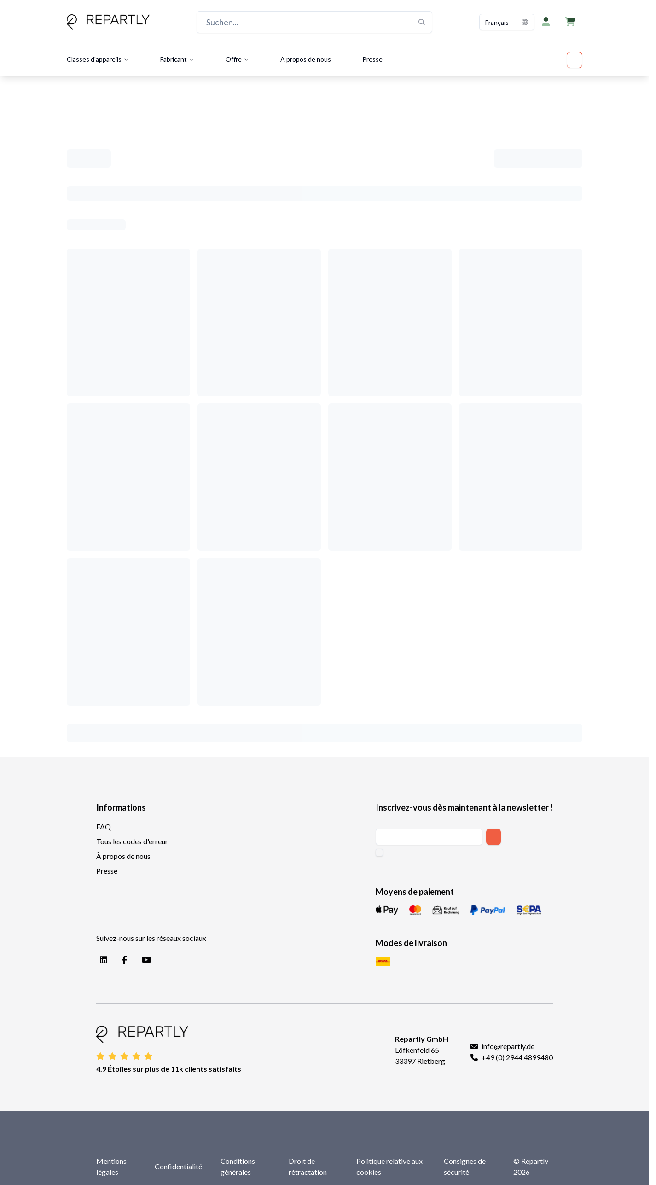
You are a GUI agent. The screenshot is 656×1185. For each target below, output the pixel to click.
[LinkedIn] (101, 960)
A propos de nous (305, 59)
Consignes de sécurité (465, 1166)
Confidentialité (178, 1166)
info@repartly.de (508, 1046)
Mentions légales (111, 1166)
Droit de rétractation (308, 1166)
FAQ (103, 826)
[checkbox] (379, 852)
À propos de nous (123, 856)
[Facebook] (122, 960)
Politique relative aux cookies (389, 1166)
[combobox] (506, 22)
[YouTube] (144, 960)
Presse (372, 59)
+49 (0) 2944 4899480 (517, 1057)
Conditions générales (238, 1166)
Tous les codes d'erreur (132, 841)
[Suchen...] (314, 22)
